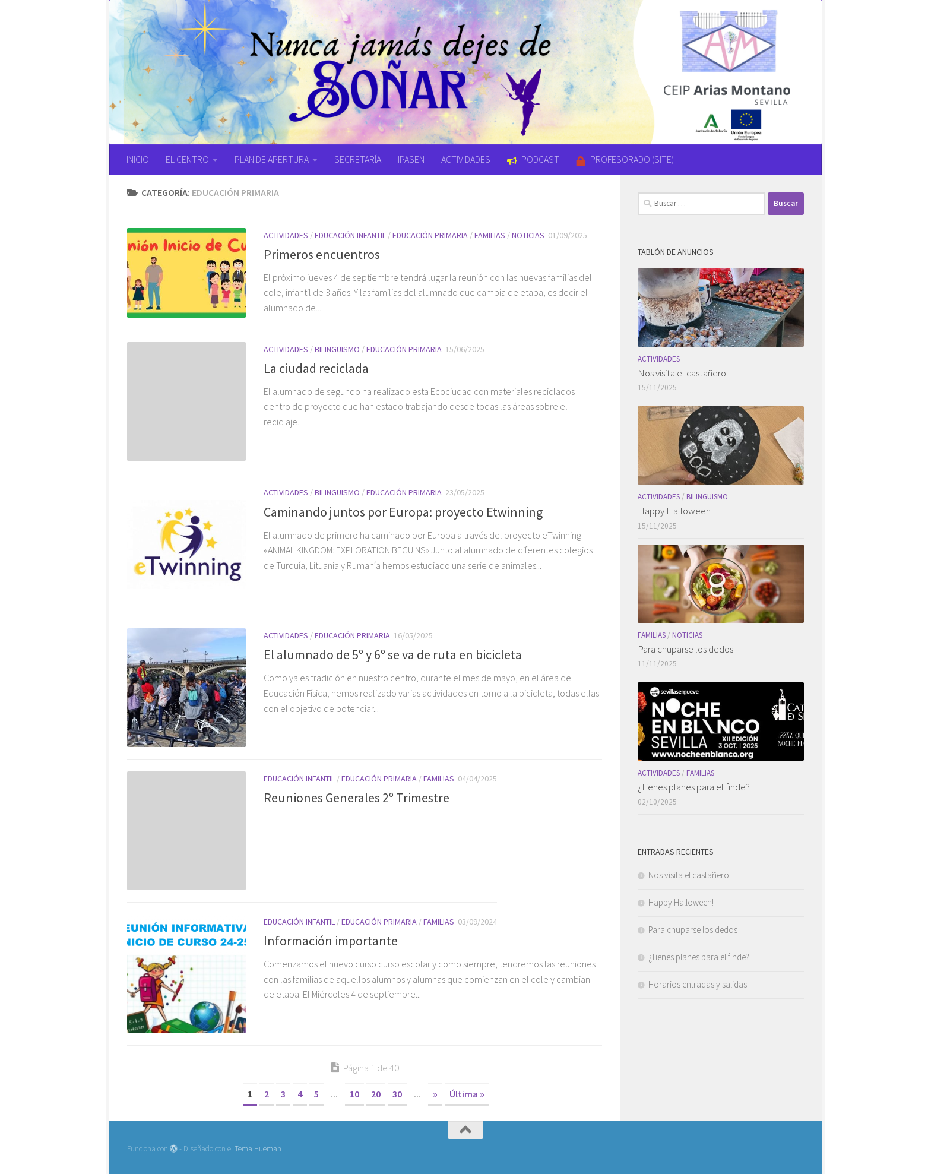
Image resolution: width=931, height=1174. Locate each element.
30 (397, 1094)
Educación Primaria (430, 235)
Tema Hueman (258, 1149)
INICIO (137, 159)
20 (376, 1094)
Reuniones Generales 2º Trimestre (356, 797)
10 (354, 1094)
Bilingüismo (337, 349)
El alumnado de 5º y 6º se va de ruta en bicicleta (393, 654)
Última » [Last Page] (466, 1094)
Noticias (528, 235)
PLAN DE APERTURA (272, 159)
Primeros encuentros (322, 254)
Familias (489, 235)
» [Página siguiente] (435, 1094)
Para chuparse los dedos (685, 649)
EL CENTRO (187, 159)
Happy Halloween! (675, 510)
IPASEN (411, 159)
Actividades (286, 235)
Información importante (331, 940)
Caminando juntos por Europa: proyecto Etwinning (403, 511)
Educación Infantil (350, 235)
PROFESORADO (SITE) (625, 159)
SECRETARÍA (357, 159)
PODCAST (533, 159)
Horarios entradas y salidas (697, 984)
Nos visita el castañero (682, 372)
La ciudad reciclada (316, 368)
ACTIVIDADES (465, 159)
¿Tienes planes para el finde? (694, 786)
